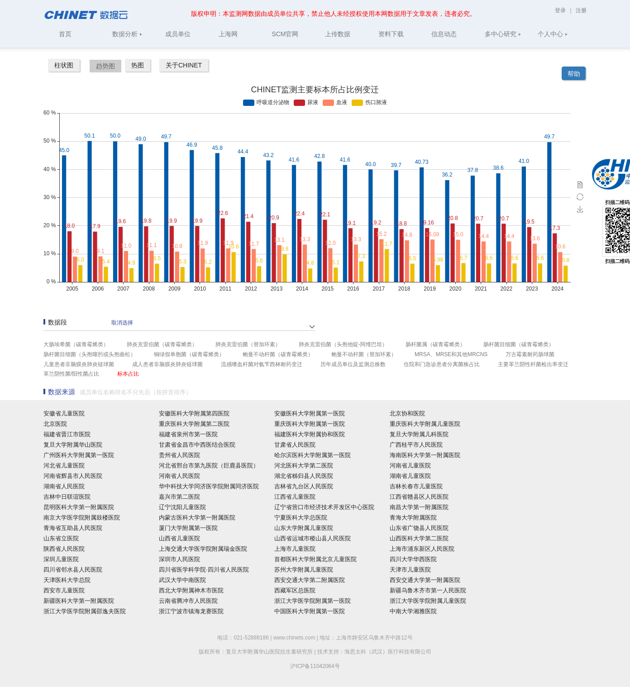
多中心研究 (503, 34)
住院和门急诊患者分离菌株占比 (442, 364)
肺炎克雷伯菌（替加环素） (248, 344)
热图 (137, 65)
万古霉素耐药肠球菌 (530, 354)
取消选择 (122, 323)
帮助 (574, 73)
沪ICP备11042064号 (314, 666)
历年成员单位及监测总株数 (353, 364)
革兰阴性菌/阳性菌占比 (71, 374)
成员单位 (178, 34)
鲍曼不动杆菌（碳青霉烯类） (278, 354)
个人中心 (553, 34)
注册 (581, 10)
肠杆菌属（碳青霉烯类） (435, 344)
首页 (65, 34)
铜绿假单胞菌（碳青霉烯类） (189, 354)
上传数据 (337, 34)
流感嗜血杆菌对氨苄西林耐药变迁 (261, 364)
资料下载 (391, 34)
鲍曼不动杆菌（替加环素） (363, 354)
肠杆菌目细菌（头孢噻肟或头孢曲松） (89, 354)
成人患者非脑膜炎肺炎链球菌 (167, 364)
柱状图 (63, 65)
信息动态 (444, 34)
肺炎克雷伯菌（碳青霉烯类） (162, 344)
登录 (561, 10)
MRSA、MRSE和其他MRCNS (451, 354)
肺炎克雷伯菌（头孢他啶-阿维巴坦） (343, 344)
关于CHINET (184, 65)
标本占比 (128, 374)
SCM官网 (285, 34)
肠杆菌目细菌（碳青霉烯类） (518, 344)
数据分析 (127, 34)
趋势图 (105, 66)
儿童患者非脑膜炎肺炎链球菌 (78, 364)
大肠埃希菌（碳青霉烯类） (76, 344)
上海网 (228, 34)
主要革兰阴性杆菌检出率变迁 (533, 364)
